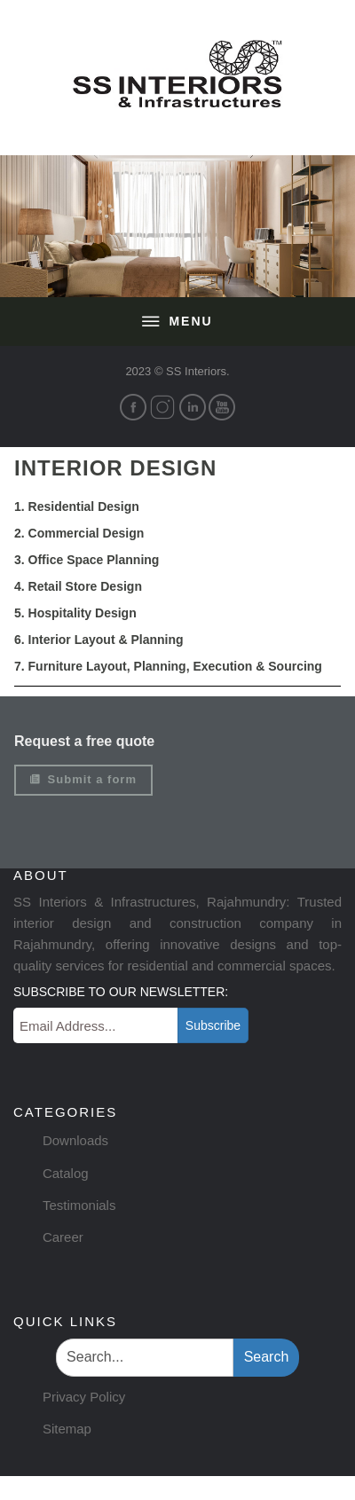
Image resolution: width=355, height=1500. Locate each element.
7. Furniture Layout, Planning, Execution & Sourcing (168, 666)
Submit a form (83, 779)
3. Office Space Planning (86, 560)
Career (63, 1237)
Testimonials (79, 1205)
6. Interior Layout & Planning (99, 639)
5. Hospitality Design (75, 613)
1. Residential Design (76, 506)
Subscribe (213, 1025)
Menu (177, 322)
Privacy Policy (84, 1396)
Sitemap (67, 1428)
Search (266, 1356)
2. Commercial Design (79, 533)
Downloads (75, 1140)
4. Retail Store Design (78, 586)
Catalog (66, 1173)
